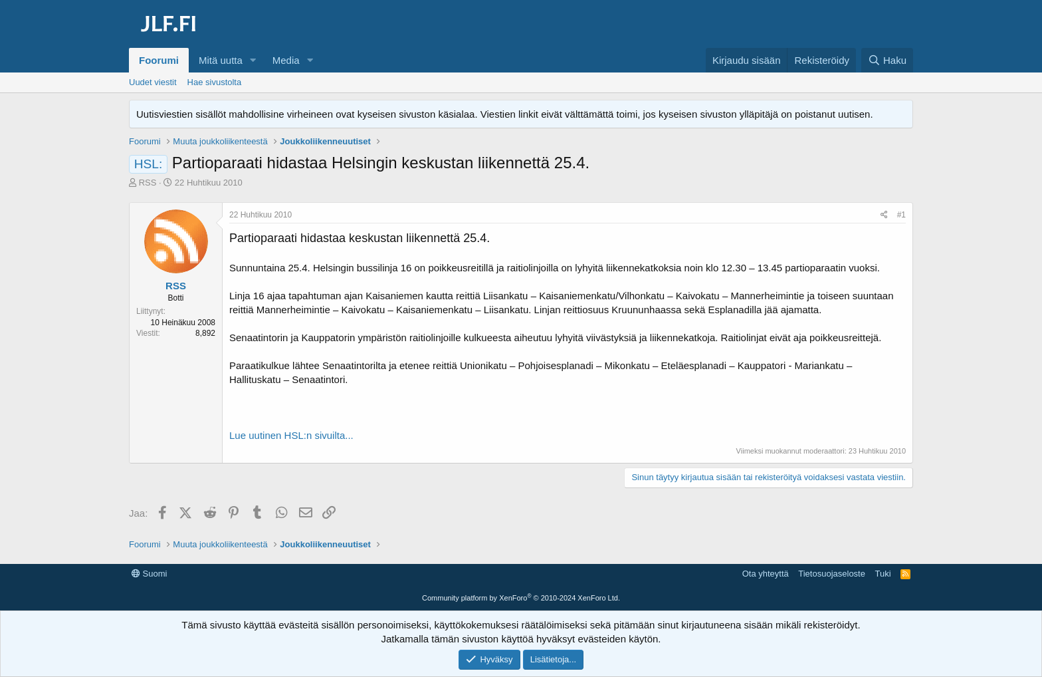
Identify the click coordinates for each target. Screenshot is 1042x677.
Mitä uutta (221, 60)
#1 (901, 214)
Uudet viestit (153, 82)
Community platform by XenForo (521, 598)
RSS (148, 183)
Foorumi (159, 60)
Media (286, 60)
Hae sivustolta (214, 82)
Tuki (882, 574)
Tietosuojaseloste (831, 574)
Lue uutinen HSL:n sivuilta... (291, 435)
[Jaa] (884, 215)
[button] (253, 60)
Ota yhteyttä (765, 574)
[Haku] (887, 60)
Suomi (149, 574)
